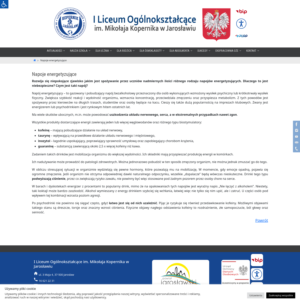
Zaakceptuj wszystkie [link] (281, 295)
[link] (4, 4)
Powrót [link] (261, 220)
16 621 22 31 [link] (47, 281)
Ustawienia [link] (255, 295)
